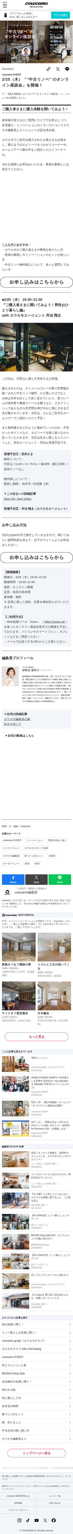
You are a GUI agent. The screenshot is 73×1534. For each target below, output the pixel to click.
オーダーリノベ (11, 863)
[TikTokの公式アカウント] (28, 1520)
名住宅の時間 (10, 1406)
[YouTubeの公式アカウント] (36, 1520)
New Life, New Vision (17, 498)
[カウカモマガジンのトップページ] (36, 5)
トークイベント (11, 848)
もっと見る (36, 1036)
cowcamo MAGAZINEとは (18, 1496)
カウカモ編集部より (14, 1438)
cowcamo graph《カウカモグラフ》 (24, 1340)
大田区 (51, 856)
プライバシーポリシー (18, 1510)
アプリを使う (61, 15)
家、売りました (11, 1422)
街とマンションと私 (14, 1365)
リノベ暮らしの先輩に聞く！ (19, 1332)
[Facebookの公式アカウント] (54, 1520)
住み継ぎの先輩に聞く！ (17, 1381)
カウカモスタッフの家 (36, 848)
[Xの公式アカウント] (45, 1520)
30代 (27, 863)
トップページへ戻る (37, 1453)
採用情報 (18, 1503)
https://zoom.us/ (54, 621)
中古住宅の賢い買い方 (15, 1430)
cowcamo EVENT (11, 74)
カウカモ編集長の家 (17, 719)
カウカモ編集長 (11, 856)
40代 (37, 863)
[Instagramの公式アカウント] (19, 1520)
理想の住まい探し (57, 840)
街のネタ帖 (9, 1389)
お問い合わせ (55, 1503)
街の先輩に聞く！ (13, 1324)
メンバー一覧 (55, 1496)
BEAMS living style (13, 1373)
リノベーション (34, 840)
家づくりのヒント (34, 856)
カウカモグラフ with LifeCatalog (21, 1348)
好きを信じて (12, 724)
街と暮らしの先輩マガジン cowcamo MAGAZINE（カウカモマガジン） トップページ (36, 1477)
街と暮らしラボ (11, 1397)
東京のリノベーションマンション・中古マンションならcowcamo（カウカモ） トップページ (36, 1487)
